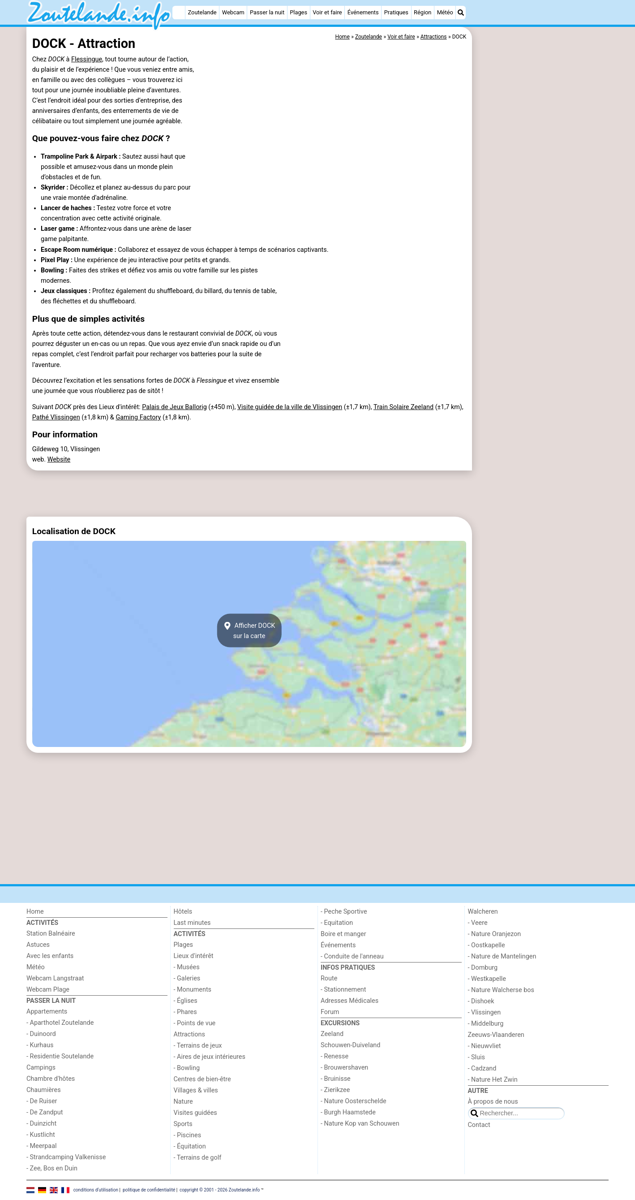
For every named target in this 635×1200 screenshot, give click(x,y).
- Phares (185, 1012)
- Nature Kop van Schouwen (360, 1123)
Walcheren (483, 911)
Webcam (233, 12)
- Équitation (190, 1146)
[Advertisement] (541, 233)
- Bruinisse (336, 1079)
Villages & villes (196, 1090)
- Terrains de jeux (198, 1045)
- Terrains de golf (198, 1157)
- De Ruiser (41, 1101)
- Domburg (483, 967)
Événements (363, 12)
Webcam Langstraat (55, 978)
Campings (41, 1067)
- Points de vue (195, 1023)
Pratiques (396, 12)
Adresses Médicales (349, 1001)
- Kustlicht (40, 1135)
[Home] (178, 12)
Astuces (38, 945)
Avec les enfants (49, 956)
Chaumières (43, 1090)
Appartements (46, 1011)
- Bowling (187, 1068)
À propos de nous (493, 1101)
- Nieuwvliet (484, 1046)
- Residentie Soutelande (60, 1056)
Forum (330, 1012)
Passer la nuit (267, 12)
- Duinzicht (41, 1123)
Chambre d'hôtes (50, 1079)
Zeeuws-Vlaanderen (496, 1035)
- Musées (187, 967)
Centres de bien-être (202, 1079)
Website (59, 459)
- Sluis (476, 1057)
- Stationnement (343, 989)
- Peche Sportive (344, 911)
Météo (445, 12)
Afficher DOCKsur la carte (249, 630)
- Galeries (187, 978)
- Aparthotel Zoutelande (60, 1023)
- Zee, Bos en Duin (51, 1168)
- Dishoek (481, 1001)
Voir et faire (327, 12)
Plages (298, 12)
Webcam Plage (47, 989)
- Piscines (188, 1135)
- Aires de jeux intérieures (209, 1057)
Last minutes (192, 923)
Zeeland (332, 1034)
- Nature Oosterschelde (353, 1101)
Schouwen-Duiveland (350, 1045)
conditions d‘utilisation (95, 1189)
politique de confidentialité (149, 1189)
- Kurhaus (39, 1045)
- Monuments (193, 989)
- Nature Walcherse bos (501, 990)
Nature (183, 1101)
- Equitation (337, 923)
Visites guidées (195, 1113)
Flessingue (86, 59)
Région (422, 12)
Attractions (189, 1034)
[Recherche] (461, 12)
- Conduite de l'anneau (352, 956)
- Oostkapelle (486, 945)
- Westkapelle (487, 979)
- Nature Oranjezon (494, 934)
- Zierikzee (335, 1090)
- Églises (185, 1001)
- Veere (478, 923)
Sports (183, 1124)
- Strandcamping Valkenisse (66, 1157)
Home (35, 911)
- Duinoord (41, 1034)
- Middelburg (486, 1023)
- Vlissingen (484, 1012)
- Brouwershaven (344, 1067)
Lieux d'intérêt (194, 956)
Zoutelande (202, 12)
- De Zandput (44, 1112)
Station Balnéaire (50, 933)
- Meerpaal (41, 1146)
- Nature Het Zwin (493, 1079)
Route (329, 978)
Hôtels (183, 911)
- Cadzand (482, 1068)
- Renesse (334, 1056)
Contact (479, 1125)
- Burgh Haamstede (348, 1112)
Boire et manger (343, 934)
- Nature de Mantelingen (502, 956)
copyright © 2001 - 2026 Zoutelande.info (220, 1189)
